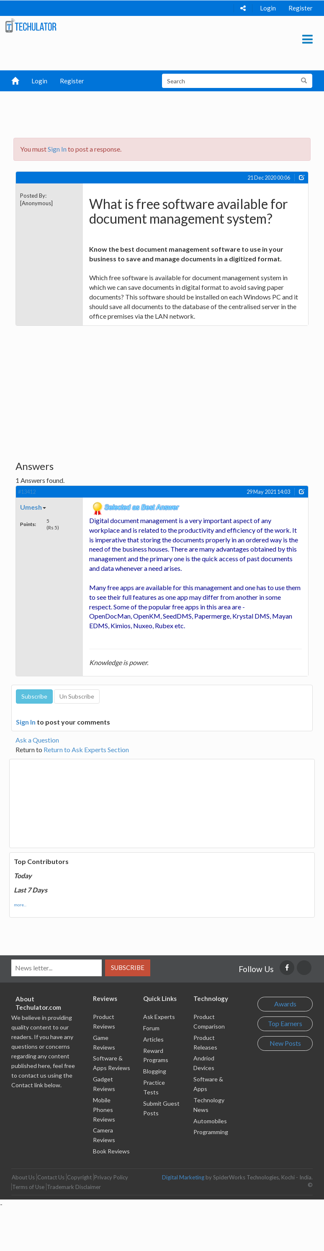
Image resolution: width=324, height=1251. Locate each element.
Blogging (154, 1071)
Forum (151, 1028)
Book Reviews (111, 1151)
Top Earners (285, 1023)
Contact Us (50, 1177)
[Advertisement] (165, 112)
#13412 (27, 491)
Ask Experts (159, 1016)
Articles (153, 1039)
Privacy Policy (111, 1177)
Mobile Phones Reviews (104, 1109)
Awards (285, 1004)
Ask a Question (37, 740)
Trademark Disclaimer (74, 1187)
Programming (210, 1131)
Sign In (57, 149)
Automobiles (210, 1121)
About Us (23, 1177)
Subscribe (127, 967)
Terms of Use (28, 1187)
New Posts (285, 1043)
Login (268, 8)
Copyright (79, 1177)
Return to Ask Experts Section (86, 749)
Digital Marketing (183, 1177)
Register (300, 8)
